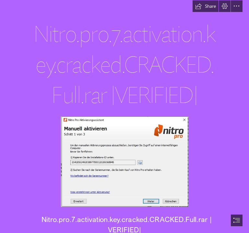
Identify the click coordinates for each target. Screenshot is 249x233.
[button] (206, 6)
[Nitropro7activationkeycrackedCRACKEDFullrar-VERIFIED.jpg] (124, 161)
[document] (124, 116)
